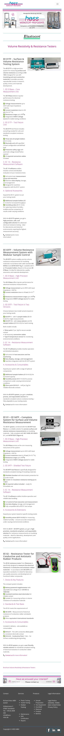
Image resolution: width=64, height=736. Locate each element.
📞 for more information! (15, 655)
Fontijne (38, 711)
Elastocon (39, 709)
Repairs (23, 721)
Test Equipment (41, 705)
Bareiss (38, 714)
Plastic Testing (25, 700)
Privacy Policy (53, 707)
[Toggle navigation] (57, 4)
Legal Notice (52, 701)
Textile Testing (25, 703)
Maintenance (25, 714)
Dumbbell (39, 707)
